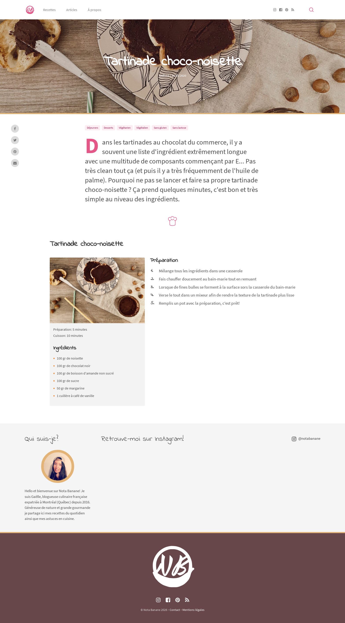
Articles (71, 9)
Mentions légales (193, 610)
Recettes (49, 9)
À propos (94, 9)
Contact (175, 610)
